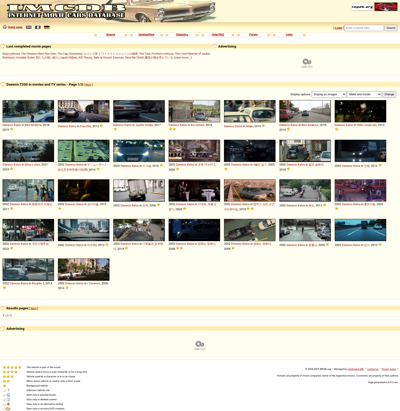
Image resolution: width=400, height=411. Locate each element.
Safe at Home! (102, 57)
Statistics (182, 34)
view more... (183, 57)
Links (289, 34)
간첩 (367, 166)
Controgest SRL (355, 369)
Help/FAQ (218, 34)
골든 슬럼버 (316, 164)
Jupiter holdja (144, 125)
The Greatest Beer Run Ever (38, 53)
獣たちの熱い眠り (47, 57)
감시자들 (92, 204)
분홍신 (313, 245)
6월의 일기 (260, 164)
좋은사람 (369, 204)
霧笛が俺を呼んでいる (159, 57)
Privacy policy (389, 369)
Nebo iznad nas (367, 125)
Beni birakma (33, 125)
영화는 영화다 (207, 243)
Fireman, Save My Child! (128, 57)
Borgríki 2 (38, 283)
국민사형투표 (40, 243)
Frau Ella (85, 126)
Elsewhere (75, 53)
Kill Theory (85, 57)
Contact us (373, 369)
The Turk (144, 53)
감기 (367, 245)
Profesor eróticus (163, 53)
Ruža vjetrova (11, 53)
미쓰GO (92, 245)
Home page (15, 27)
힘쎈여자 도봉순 (42, 204)
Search (110, 34)
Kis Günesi (197, 125)
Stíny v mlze (32, 164)
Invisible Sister (25, 57)
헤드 (311, 205)
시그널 (147, 166)
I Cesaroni (93, 283)
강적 (145, 205)
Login (338, 28)
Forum (253, 34)
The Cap (62, 53)
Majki (249, 126)
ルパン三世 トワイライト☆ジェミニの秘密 (111, 53)
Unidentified (146, 34)
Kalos (17, 125)
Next (88, 84)
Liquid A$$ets (68, 57)
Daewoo (8, 125)
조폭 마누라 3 (206, 164)
